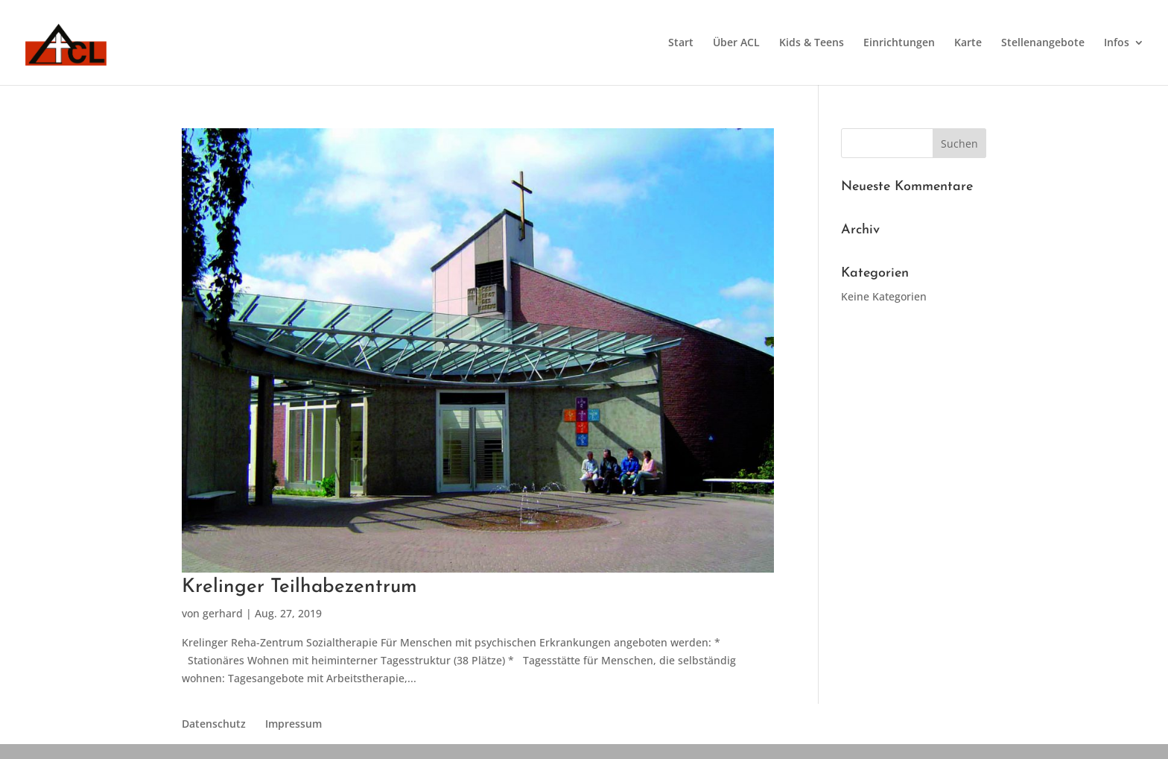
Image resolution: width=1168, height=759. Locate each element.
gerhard (223, 613)
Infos (1116, 43)
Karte (968, 43)
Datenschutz (214, 724)
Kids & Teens (811, 43)
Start (681, 43)
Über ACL (736, 43)
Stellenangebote (1043, 43)
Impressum (293, 724)
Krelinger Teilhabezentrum (299, 587)
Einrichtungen (899, 43)
